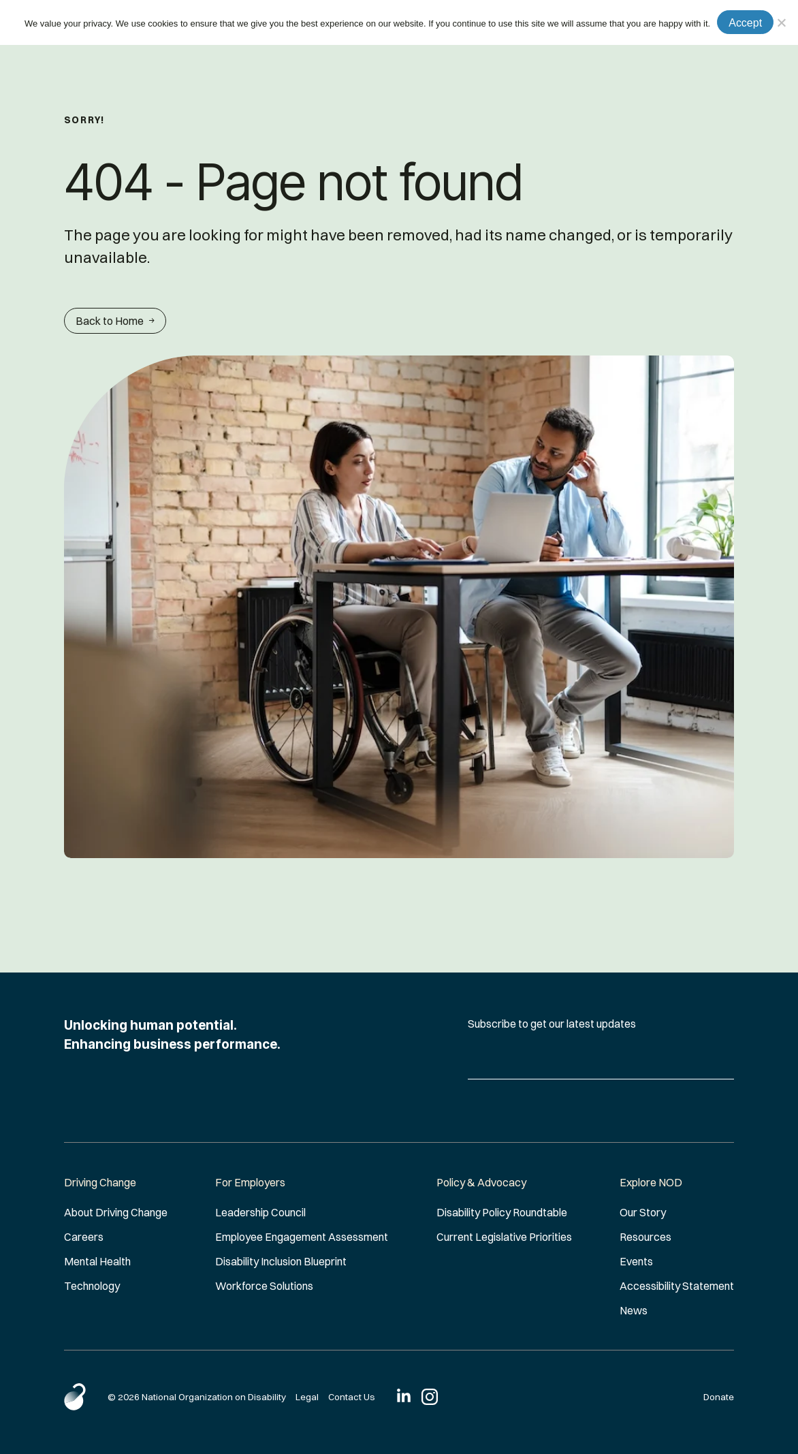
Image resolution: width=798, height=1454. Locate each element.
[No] (781, 22)
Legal (307, 1396)
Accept (745, 23)
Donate (718, 1396)
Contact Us (351, 1396)
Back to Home (115, 321)
